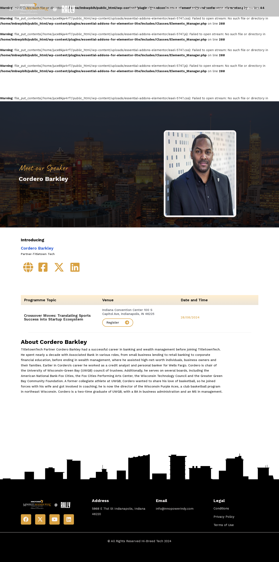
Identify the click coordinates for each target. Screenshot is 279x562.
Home (133, 8)
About (151, 8)
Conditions (221, 508)
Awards (198, 8)
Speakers (225, 8)
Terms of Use (224, 525)
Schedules (173, 8)
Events (251, 8)
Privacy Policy (224, 517)
